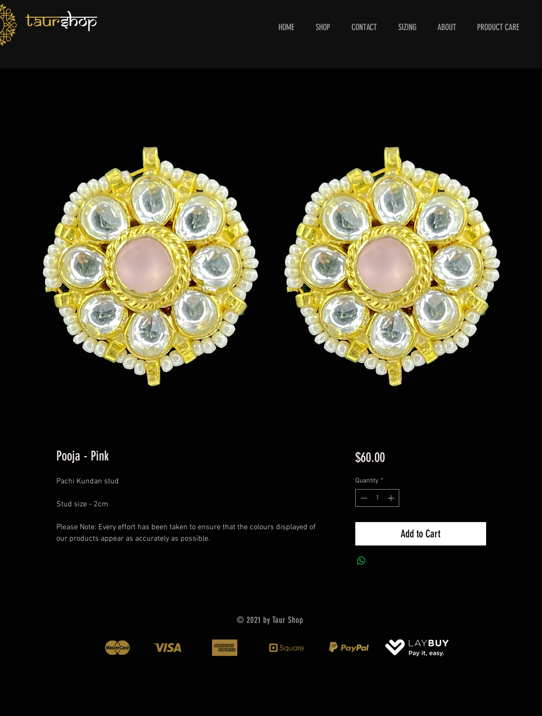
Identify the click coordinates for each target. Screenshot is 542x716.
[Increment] (392, 498)
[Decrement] (363, 498)
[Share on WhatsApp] (361, 560)
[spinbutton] (377, 498)
